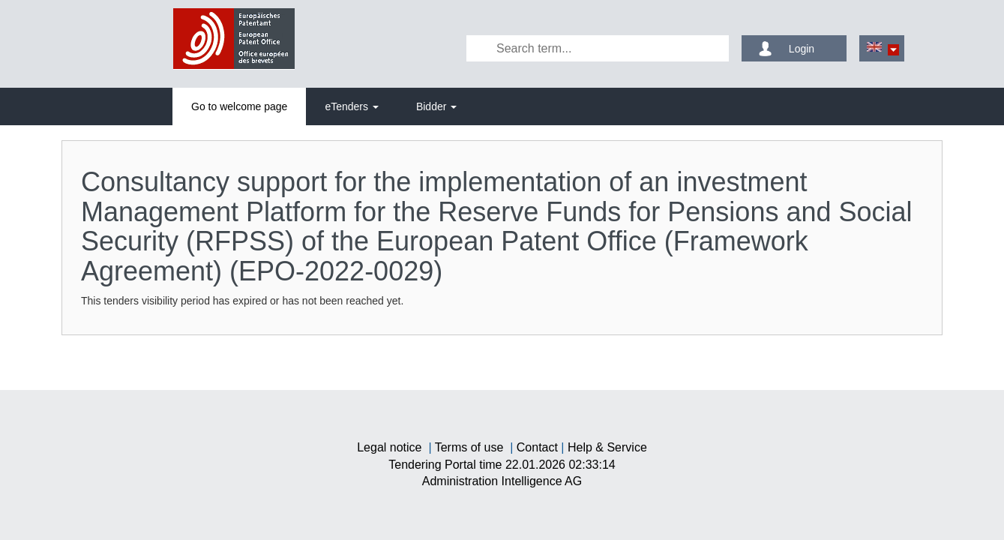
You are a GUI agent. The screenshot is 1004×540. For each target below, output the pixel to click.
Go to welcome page (239, 106)
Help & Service (607, 447)
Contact (537, 447)
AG (502, 481)
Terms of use (469, 447)
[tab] (239, 106)
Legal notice (389, 447)
